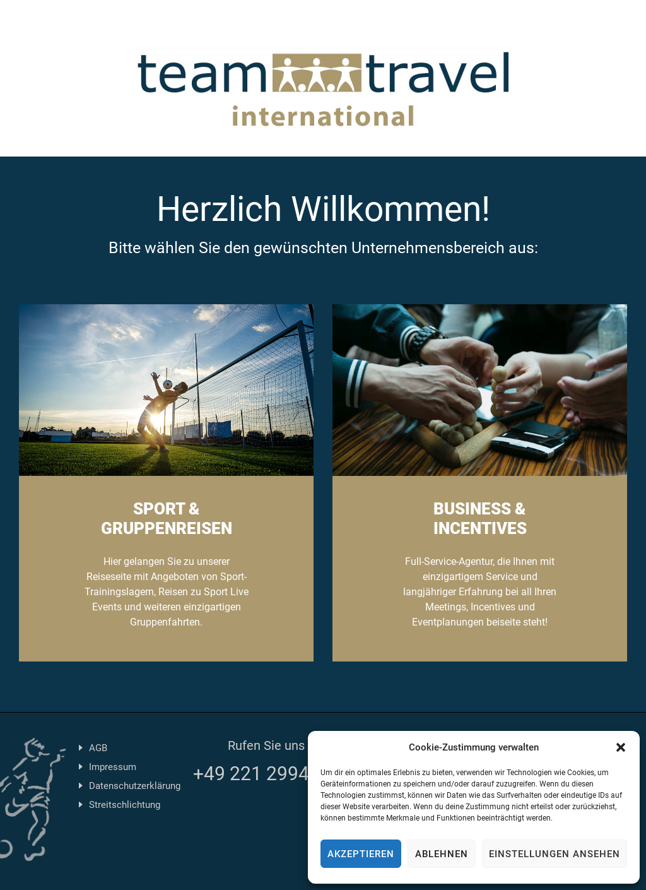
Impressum (112, 767)
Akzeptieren (360, 854)
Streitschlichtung (124, 804)
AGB (98, 748)
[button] (620, 747)
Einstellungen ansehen (554, 854)
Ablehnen (441, 854)
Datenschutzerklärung (134, 786)
